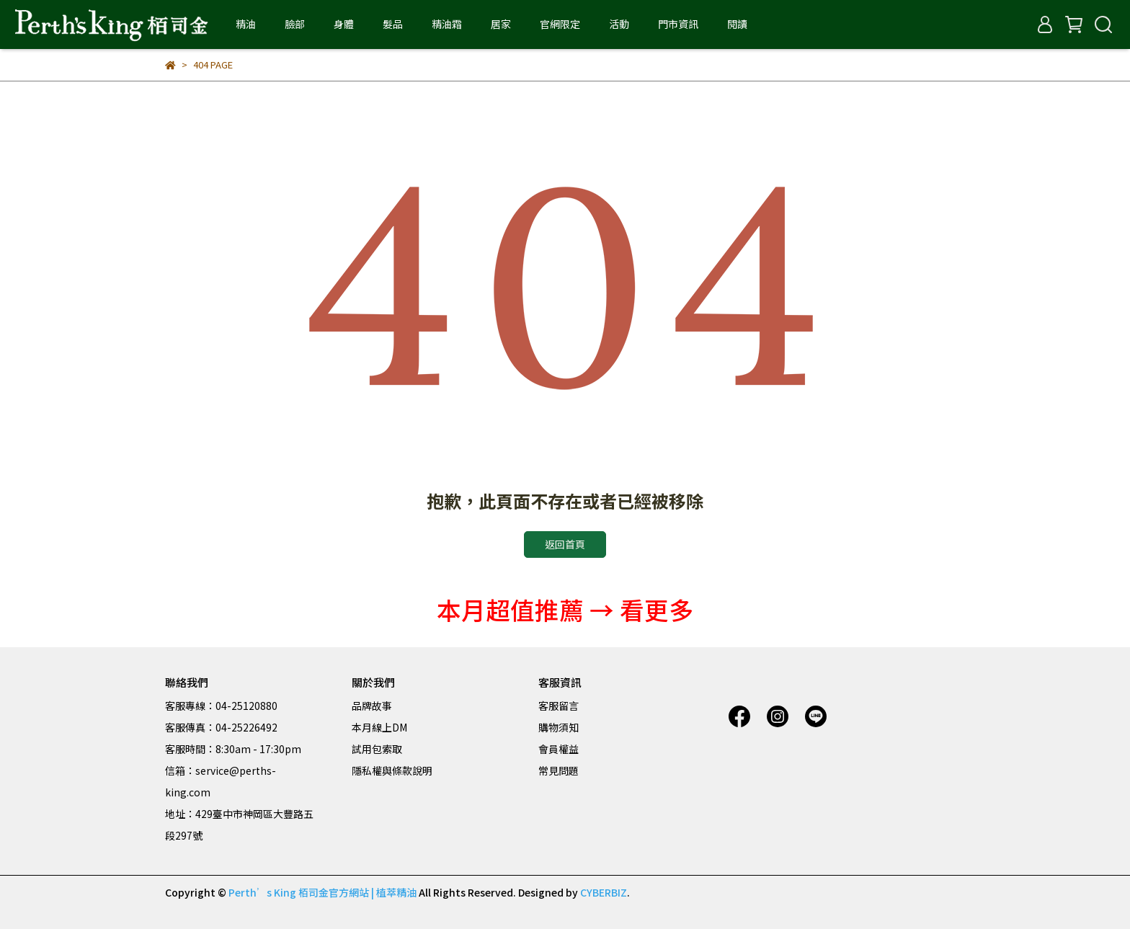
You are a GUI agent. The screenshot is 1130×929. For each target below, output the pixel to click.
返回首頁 (565, 544)
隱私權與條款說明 (392, 770)
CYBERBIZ (603, 892)
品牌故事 (372, 705)
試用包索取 (377, 749)
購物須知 (558, 727)
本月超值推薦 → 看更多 (565, 609)
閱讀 (737, 24)
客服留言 (558, 705)
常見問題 (558, 770)
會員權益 (558, 749)
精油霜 (447, 24)
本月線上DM (379, 727)
